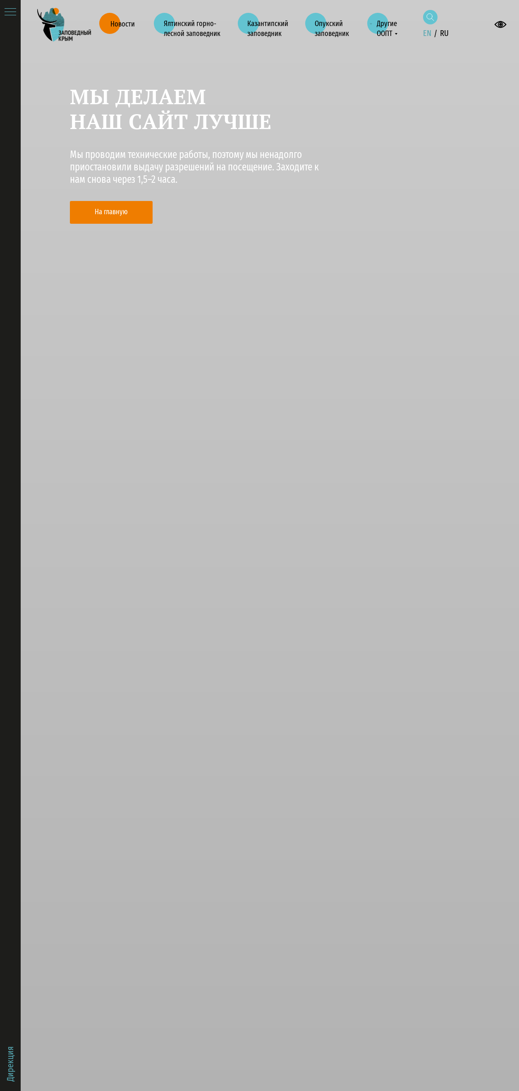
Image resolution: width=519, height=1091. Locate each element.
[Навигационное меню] (10, 12)
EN (427, 33)
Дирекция (10, 1063)
